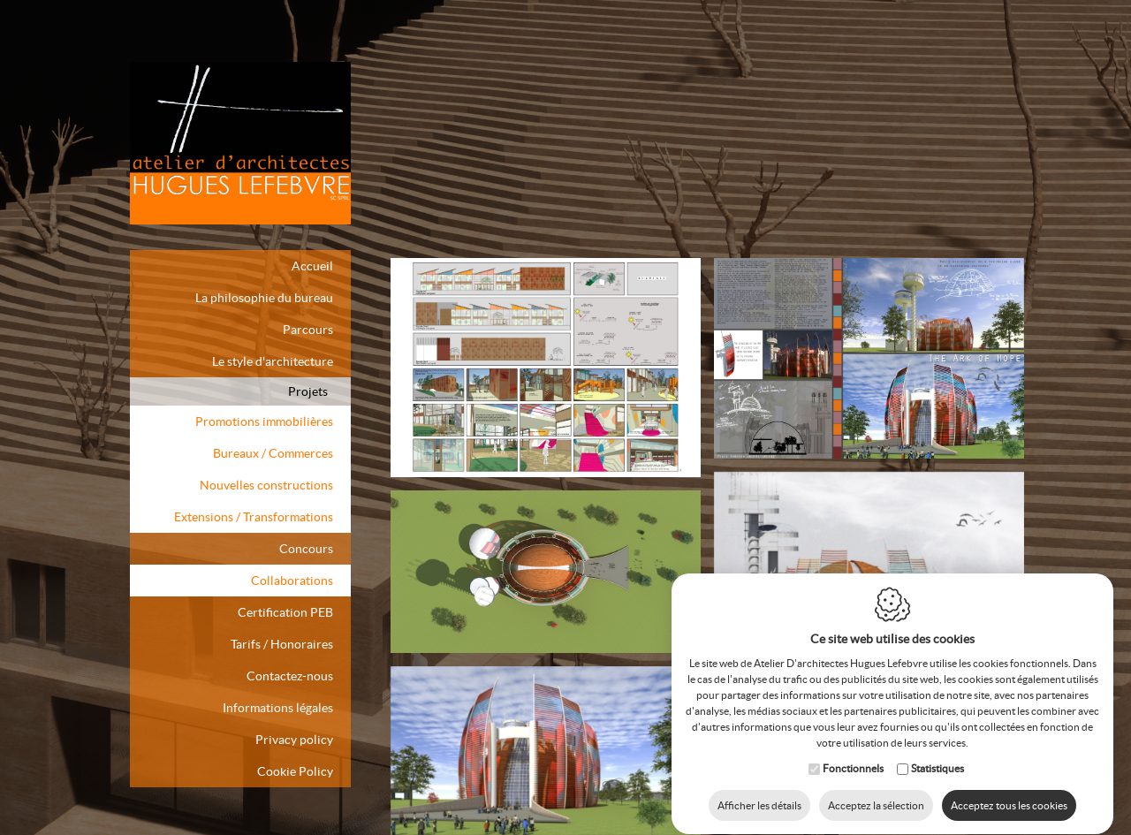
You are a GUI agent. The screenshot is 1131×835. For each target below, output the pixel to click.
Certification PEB (285, 612)
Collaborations (292, 580)
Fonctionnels (853, 751)
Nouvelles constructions (266, 485)
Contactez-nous (290, 676)
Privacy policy (294, 740)
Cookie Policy (295, 771)
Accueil (312, 266)
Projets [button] (308, 391)
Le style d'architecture (272, 361)
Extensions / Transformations (253, 517)
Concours (306, 549)
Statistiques (937, 751)
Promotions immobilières (264, 421)
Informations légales (278, 708)
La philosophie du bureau (264, 298)
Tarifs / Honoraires (282, 644)
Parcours (308, 330)
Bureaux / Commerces (273, 453)
